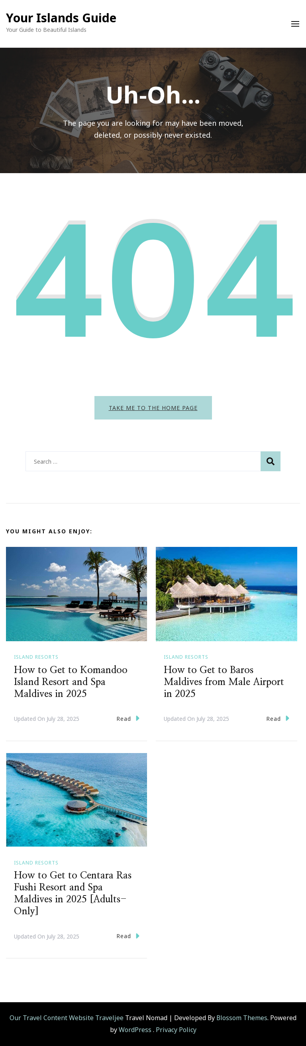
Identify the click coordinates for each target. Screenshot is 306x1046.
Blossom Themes (241, 1017)
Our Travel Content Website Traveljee (67, 1017)
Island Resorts (36, 657)
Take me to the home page (153, 408)
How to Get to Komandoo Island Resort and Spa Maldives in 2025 (71, 682)
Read (127, 718)
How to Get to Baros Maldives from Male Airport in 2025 (224, 682)
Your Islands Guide (61, 18)
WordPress (135, 1029)
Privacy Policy (176, 1029)
